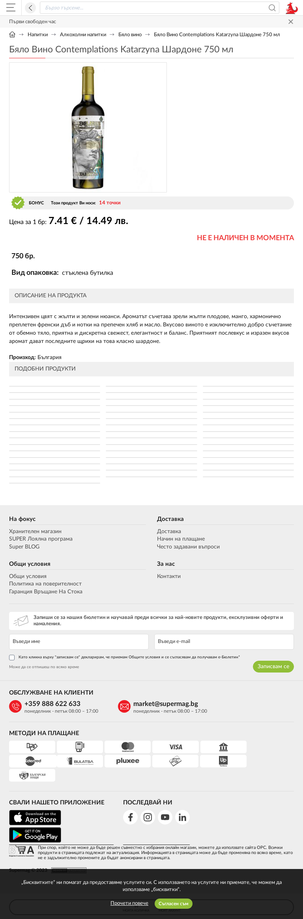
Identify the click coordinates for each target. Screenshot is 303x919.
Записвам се (273, 666)
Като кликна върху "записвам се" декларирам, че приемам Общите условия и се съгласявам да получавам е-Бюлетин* (124, 657)
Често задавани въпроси (188, 547)
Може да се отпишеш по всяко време (44, 667)
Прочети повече (129, 903)
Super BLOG (24, 547)
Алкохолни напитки (83, 34)
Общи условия (29, 564)
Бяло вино (130, 34)
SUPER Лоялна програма (41, 539)
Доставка (170, 519)
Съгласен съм (174, 903)
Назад (30, 8)
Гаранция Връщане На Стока (45, 592)
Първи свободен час (32, 21)
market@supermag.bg (163, 703)
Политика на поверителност (45, 584)
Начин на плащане (181, 539)
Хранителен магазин (35, 531)
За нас (166, 564)
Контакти (169, 576)
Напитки (38, 34)
